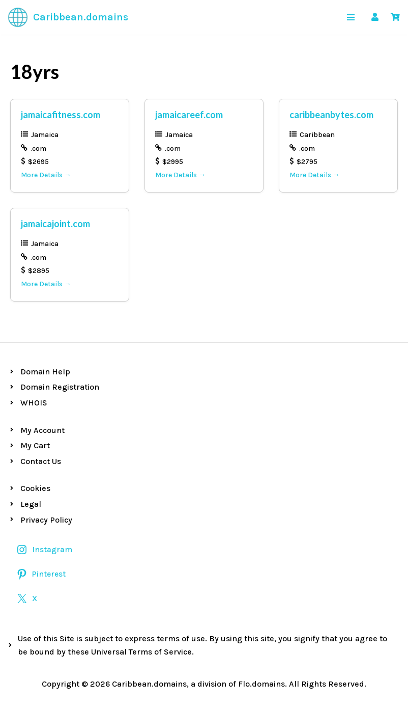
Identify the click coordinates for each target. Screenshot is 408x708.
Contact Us (40, 461)
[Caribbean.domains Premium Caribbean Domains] (68, 17)
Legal (30, 504)
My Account (42, 430)
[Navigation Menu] (351, 17)
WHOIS (33, 402)
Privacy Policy (46, 520)
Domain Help (45, 371)
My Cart (35, 445)
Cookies (35, 488)
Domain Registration (59, 387)
